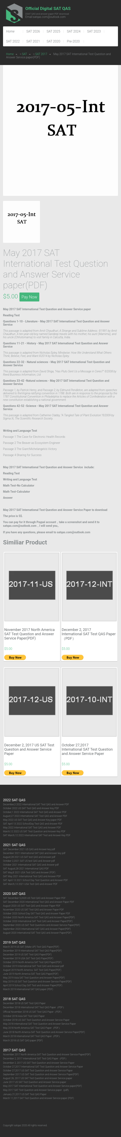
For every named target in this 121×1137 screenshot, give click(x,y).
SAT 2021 (33, 41)
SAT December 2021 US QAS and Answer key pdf (29, 849)
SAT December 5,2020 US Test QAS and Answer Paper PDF (34, 898)
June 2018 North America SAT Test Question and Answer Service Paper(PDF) (44, 1032)
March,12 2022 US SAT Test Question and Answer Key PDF (34, 831)
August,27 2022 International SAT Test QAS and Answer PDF (35, 816)
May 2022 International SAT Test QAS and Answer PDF (32, 827)
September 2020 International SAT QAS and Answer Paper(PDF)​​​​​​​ (37, 929)
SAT (24, 54)
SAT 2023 (94, 31)
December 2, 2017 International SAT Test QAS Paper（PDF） (89, 634)
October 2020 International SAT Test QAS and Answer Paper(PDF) (38, 921)
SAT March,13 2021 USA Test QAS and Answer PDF (30, 884)
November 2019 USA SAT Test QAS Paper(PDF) (28, 958)
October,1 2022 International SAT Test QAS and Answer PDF (34, 812)
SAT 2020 (53, 41)
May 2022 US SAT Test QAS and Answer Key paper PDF (32, 819)
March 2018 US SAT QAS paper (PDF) (23, 1040)
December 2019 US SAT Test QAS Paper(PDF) (27, 954)
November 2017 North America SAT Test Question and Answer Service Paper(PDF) (29, 634)
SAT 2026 (33, 31)
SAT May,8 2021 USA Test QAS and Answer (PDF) (29, 872)
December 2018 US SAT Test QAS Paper (24, 1003)
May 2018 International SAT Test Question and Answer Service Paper (39, 1023)
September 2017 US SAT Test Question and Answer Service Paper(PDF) (41, 1074)
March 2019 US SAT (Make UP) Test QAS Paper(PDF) (31, 946)
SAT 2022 (13, 41)
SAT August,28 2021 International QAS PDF (26, 868)
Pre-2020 (73, 41)
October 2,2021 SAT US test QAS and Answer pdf (29, 861)
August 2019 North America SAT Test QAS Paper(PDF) (32, 970)
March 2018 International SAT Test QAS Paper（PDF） (32, 1036)
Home (10, 54)
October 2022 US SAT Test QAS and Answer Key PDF (31, 808)
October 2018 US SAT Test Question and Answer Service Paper (36, 1020)
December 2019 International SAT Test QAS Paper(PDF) (32, 950)
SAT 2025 (53, 31)
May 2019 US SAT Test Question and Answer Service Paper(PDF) (37, 981)
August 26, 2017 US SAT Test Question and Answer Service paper (37, 1078)
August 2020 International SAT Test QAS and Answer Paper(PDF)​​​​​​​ (37, 932)
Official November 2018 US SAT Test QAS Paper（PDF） (33, 1011)
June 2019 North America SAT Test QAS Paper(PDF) (30, 973)
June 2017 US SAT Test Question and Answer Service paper (34, 1082)
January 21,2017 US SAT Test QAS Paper (24, 1094)
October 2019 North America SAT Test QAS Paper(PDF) (32, 962)
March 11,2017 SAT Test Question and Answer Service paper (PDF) (38, 1098)
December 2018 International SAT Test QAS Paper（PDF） (34, 1007)
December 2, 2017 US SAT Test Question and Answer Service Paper (29, 749)
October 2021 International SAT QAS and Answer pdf (31, 864)
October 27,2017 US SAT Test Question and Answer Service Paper (38, 1070)
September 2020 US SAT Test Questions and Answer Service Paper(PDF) (41, 925)
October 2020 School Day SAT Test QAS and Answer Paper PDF (36, 913)
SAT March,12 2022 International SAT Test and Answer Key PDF (36, 835)
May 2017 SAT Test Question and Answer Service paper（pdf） (36, 1090)
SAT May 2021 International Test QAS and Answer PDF (32, 876)
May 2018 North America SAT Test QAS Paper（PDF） (32, 1027)
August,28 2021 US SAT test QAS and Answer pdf (29, 857)
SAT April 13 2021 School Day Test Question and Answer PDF (35, 880)
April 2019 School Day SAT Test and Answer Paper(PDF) (32, 985)
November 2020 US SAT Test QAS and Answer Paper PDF (33, 909)
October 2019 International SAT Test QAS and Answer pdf (33, 966)
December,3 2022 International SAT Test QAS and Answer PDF (36, 804)
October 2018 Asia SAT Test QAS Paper (24, 1016)
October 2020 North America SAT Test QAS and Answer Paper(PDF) (39, 917)
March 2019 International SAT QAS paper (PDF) (28, 989)
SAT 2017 (41, 54)
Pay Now (29, 297)
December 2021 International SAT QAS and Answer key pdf (34, 853)
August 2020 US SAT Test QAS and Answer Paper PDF (31, 905)
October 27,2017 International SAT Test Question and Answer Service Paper (87, 749)
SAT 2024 (73, 31)
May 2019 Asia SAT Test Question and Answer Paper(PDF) (34, 977)
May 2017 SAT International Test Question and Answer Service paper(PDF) (42, 1086)
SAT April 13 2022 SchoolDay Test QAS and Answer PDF (32, 823)
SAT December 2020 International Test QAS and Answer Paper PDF (38, 902)
